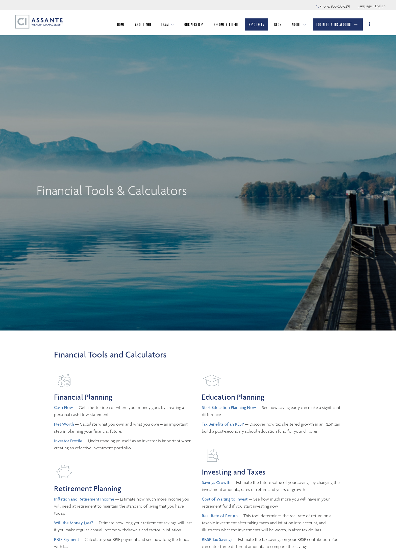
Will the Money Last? (73, 523)
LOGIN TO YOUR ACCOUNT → (337, 24)
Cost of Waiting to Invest (225, 499)
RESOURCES (256, 24)
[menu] (370, 24)
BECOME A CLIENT (226, 24)
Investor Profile (68, 441)
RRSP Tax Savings (217, 539)
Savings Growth (216, 482)
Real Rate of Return (220, 515)
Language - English (372, 6)
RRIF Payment (66, 539)
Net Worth (64, 424)
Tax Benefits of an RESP (223, 424)
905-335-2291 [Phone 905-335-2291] (340, 6)
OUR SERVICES (194, 24)
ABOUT (299, 24)
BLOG (278, 24)
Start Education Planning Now (229, 407)
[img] (198, 165)
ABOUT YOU (143, 24)
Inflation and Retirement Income (84, 499)
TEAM (167, 24)
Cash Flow (64, 407)
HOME (121, 24)
